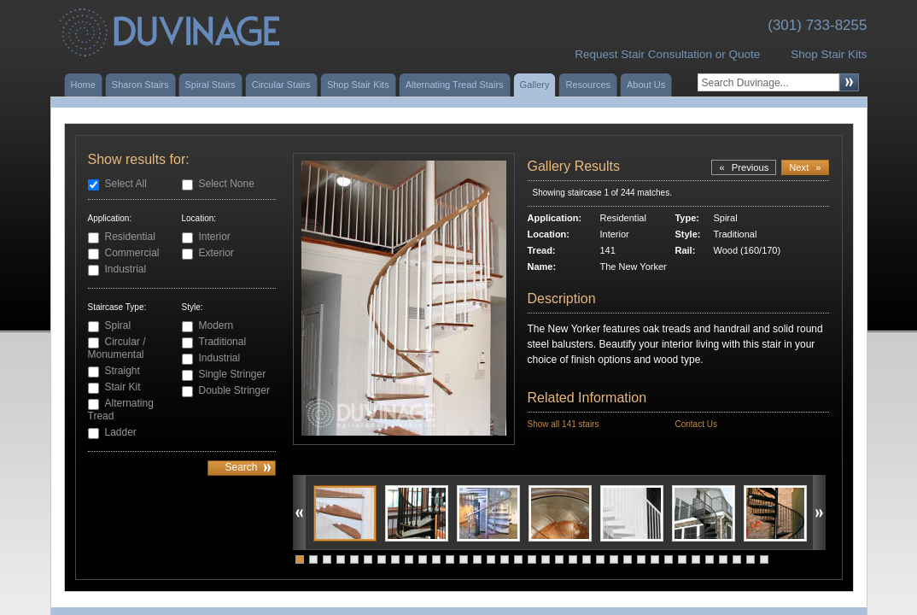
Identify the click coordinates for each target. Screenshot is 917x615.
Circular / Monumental (117, 348)
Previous (743, 167)
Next (805, 167)
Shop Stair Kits (829, 54)
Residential (130, 237)
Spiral (118, 325)
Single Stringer (232, 374)
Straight (122, 371)
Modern (216, 325)
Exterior (216, 253)
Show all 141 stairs (563, 424)
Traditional (223, 342)
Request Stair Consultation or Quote (667, 54)
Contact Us (695, 424)
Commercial (132, 253)
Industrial (126, 269)
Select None (226, 184)
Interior (215, 237)
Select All (126, 184)
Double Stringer (234, 390)
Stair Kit (123, 387)
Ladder (121, 432)
